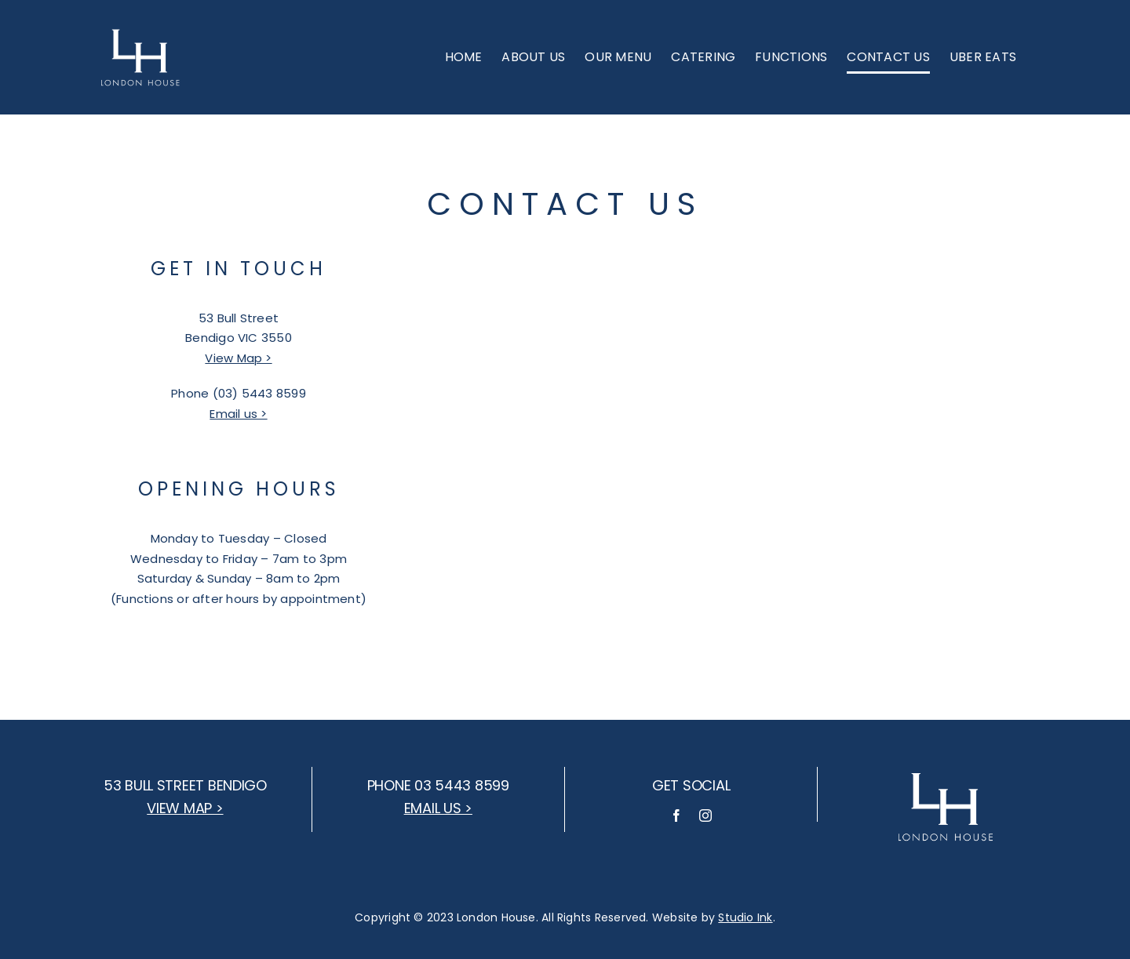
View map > (185, 808)
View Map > (238, 358)
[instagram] (705, 815)
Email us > (238, 413)
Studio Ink (745, 917)
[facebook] (676, 815)
